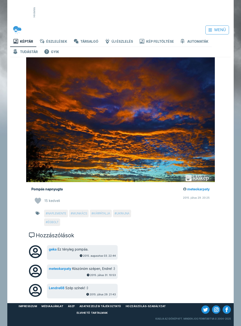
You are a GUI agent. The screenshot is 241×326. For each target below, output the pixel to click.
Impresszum (28, 306)
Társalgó (86, 42)
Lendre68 (56, 288)
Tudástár (25, 52)
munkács (80, 213)
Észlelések (53, 42)
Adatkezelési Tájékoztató (100, 306)
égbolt (53, 222)
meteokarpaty (198, 189)
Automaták (194, 42)
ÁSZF (71, 306)
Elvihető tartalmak (92, 312)
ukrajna (122, 213)
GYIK (51, 52)
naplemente (57, 213)
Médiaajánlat (52, 306)
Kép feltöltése (157, 42)
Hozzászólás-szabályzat (146, 306)
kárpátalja (101, 213)
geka (53, 249)
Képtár (23, 42)
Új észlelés (119, 42)
